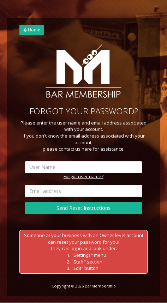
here (87, 149)
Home (31, 30)
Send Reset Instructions (83, 208)
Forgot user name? (83, 176)
